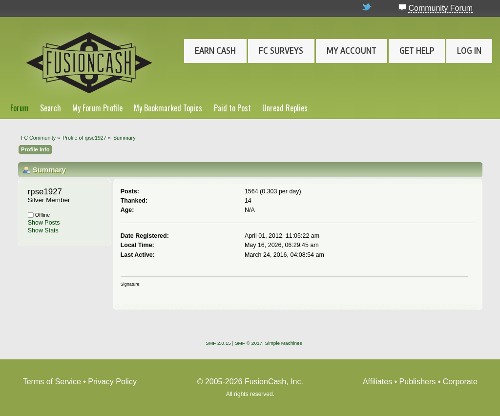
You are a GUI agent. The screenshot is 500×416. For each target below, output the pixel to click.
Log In (469, 50)
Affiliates (377, 381)
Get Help (416, 50)
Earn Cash (215, 50)
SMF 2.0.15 (218, 343)
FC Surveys (281, 50)
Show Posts (44, 222)
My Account (351, 50)
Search (50, 108)
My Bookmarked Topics (168, 108)
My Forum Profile (97, 108)
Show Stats (43, 230)
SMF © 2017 (248, 343)
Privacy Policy (112, 381)
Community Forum (440, 8)
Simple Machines (283, 343)
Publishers (417, 381)
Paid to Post (232, 108)
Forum (19, 108)
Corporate (460, 381)
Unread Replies (285, 108)
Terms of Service (52, 381)
